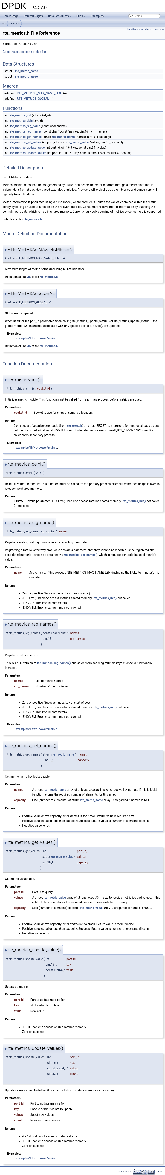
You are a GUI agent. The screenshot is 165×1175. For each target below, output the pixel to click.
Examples (97, 16)
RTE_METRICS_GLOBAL (33, 98)
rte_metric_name (26, 71)
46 (29, 346)
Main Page (11, 16)
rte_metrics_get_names (26, 137)
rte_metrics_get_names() (81, 554)
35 (29, 277)
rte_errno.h (74, 425)
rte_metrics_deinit (22, 120)
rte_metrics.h (33, 219)
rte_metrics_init (20, 115)
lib (3, 23)
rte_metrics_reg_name (25, 126)
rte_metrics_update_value (27, 147)
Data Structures (60, 17)
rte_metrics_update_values (28, 153)
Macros (148, 29)
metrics (15, 23)
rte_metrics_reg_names (26, 131)
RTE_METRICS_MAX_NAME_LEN (39, 93)
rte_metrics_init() (134, 501)
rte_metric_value (26, 76)
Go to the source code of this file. (25, 51)
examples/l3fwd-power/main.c (36, 338)
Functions (159, 29)
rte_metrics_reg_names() (54, 663)
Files (81, 17)
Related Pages (33, 16)
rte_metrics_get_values (25, 142)
